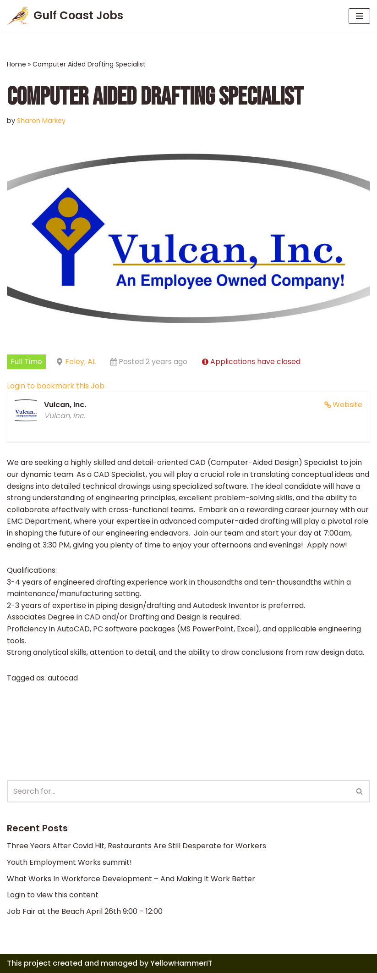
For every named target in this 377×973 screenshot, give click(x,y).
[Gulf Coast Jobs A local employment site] (65, 15)
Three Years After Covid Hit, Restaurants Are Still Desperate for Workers (136, 845)
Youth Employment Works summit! (69, 862)
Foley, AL (80, 361)
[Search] (178, 791)
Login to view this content (52, 895)
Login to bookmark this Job (55, 386)
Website (347, 404)
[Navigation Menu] (359, 16)
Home (16, 64)
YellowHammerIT (181, 963)
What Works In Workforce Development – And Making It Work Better (131, 878)
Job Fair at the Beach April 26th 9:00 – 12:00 (85, 911)
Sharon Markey (41, 120)
